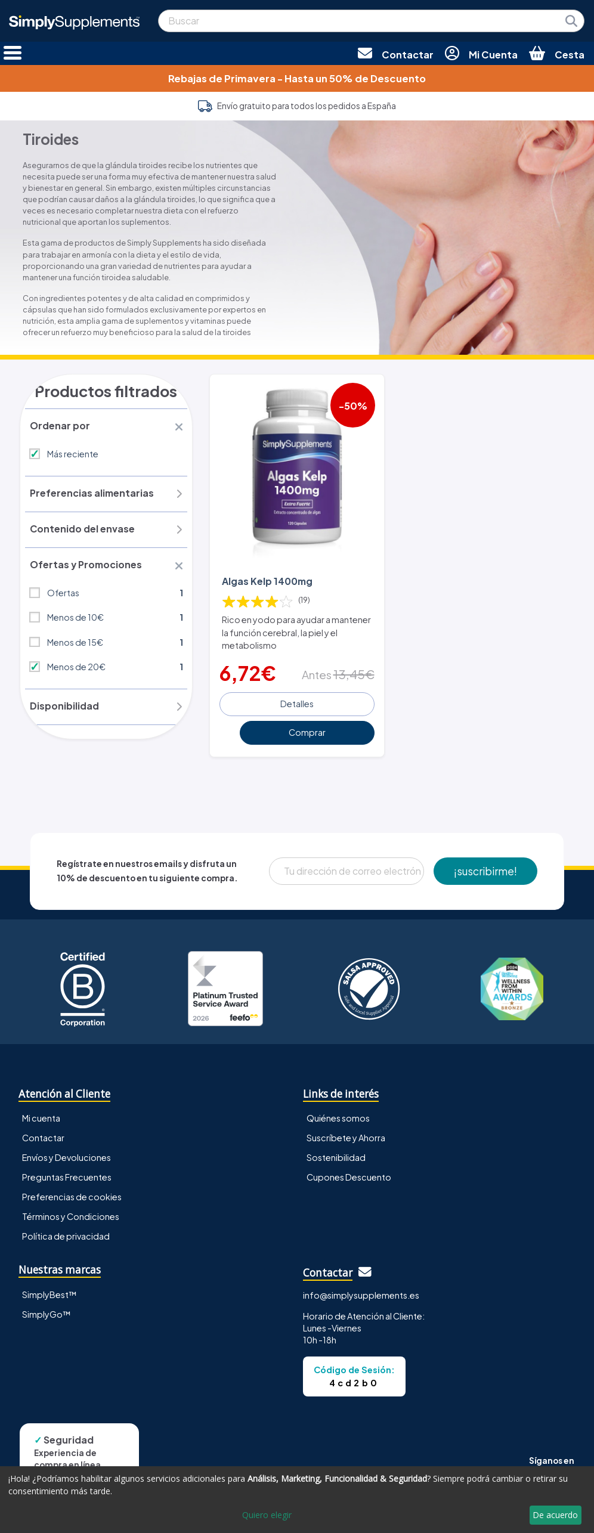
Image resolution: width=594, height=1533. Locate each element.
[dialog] (297, 1499)
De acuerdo (555, 1514)
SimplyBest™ (49, 1293)
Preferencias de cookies (72, 1196)
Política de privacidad (66, 1235)
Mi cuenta (41, 1117)
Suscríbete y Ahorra (346, 1137)
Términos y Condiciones (70, 1215)
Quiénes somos (338, 1117)
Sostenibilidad (336, 1156)
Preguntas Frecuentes (67, 1176)
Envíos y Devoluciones (66, 1156)
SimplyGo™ (46, 1313)
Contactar (43, 1137)
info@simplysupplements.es (361, 1294)
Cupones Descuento (349, 1176)
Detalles (297, 703)
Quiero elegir (267, 1514)
